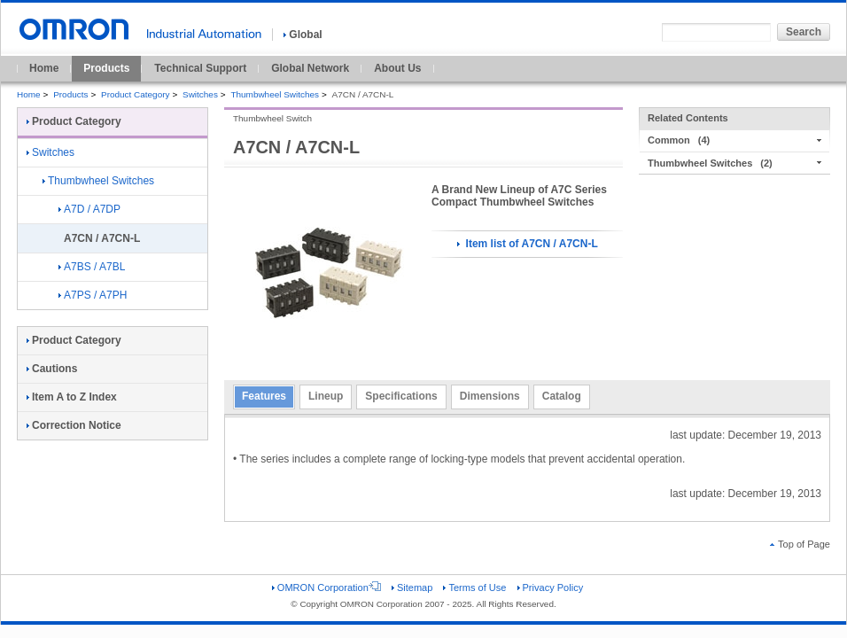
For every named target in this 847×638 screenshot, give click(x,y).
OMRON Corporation (326, 587)
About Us (397, 68)
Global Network (310, 68)
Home (43, 68)
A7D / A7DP (89, 209)
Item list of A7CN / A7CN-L (527, 243)
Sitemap (412, 587)
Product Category (135, 94)
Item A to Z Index (72, 397)
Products (106, 68)
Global (303, 34)
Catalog (561, 396)
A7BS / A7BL (91, 267)
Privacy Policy (550, 587)
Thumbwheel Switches (274, 94)
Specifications (401, 396)
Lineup (325, 396)
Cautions (52, 368)
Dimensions (490, 396)
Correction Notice (74, 425)
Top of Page (800, 544)
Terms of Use (474, 587)
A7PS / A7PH (92, 295)
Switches (200, 94)
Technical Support (200, 68)
